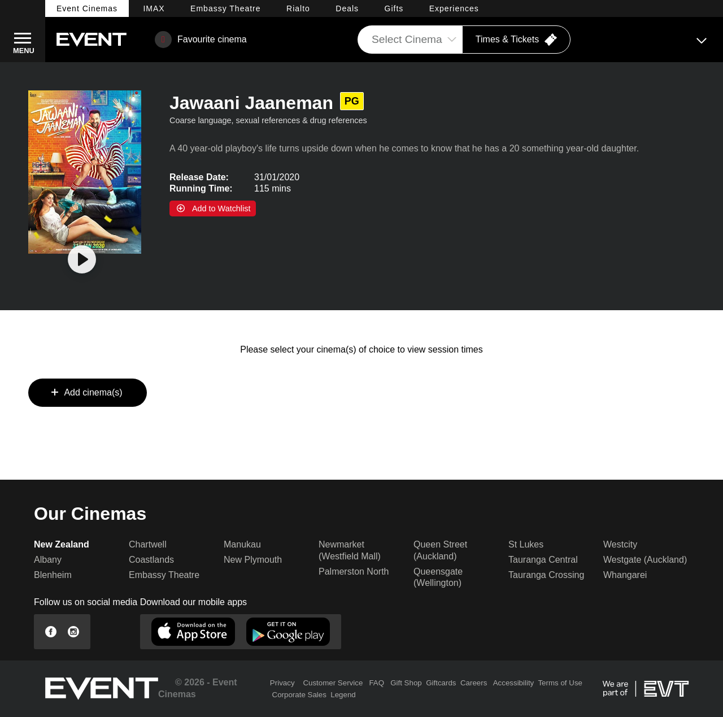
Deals (347, 8)
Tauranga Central (543, 559)
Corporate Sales (299, 694)
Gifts (394, 8)
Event (86, 8)
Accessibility (513, 683)
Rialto (298, 8)
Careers (473, 683)
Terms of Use (560, 683)
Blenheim (53, 575)
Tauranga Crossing (546, 575)
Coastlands (151, 559)
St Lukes (525, 544)
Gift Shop (406, 683)
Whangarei (625, 575)
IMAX (153, 8)
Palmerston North (354, 571)
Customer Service (333, 683)
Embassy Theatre (164, 575)
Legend (342, 694)
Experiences (454, 8)
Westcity (620, 544)
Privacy (282, 683)
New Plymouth (253, 559)
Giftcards (441, 683)
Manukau (242, 544)
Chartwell (148, 544)
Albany (48, 559)
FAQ (376, 683)
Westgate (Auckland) (645, 559)
